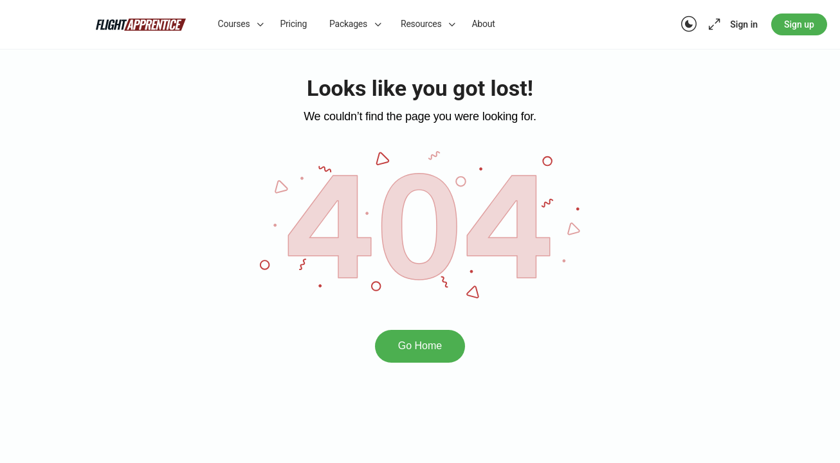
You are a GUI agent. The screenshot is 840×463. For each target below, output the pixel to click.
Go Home (420, 345)
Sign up (799, 24)
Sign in (744, 24)
